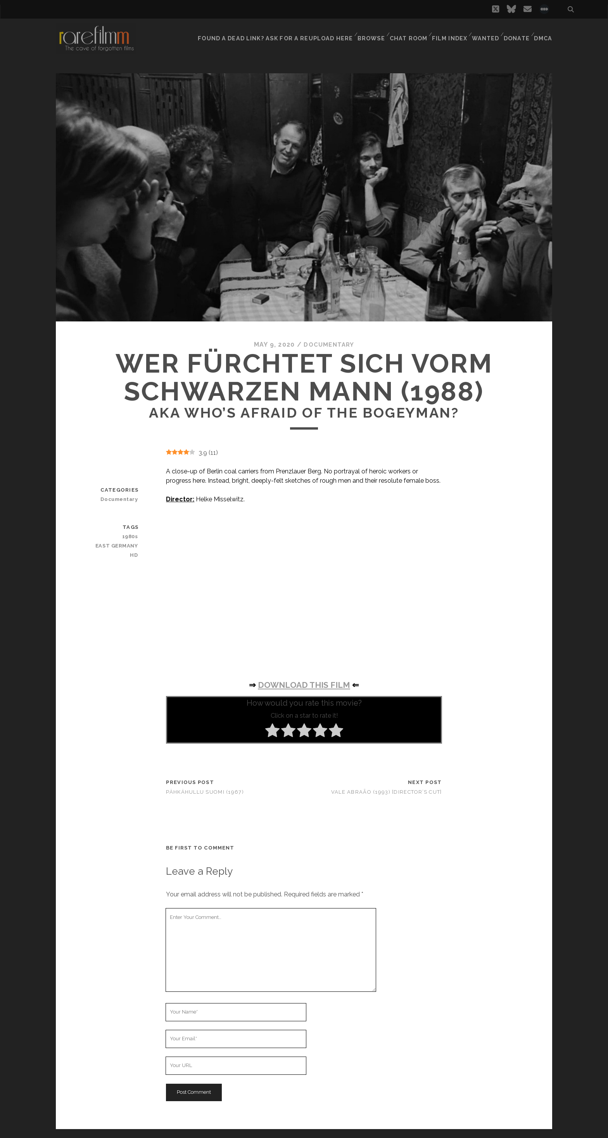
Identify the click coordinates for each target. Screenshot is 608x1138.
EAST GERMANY (118, 546)
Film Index (447, 33)
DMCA (544, 33)
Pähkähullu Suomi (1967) (205, 792)
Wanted (483, 33)
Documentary (329, 344)
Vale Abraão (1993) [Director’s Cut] (386, 792)
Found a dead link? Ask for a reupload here (277, 33)
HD (134, 555)
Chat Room (406, 33)
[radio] (272, 731)
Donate (516, 33)
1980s (131, 536)
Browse (368, 33)
